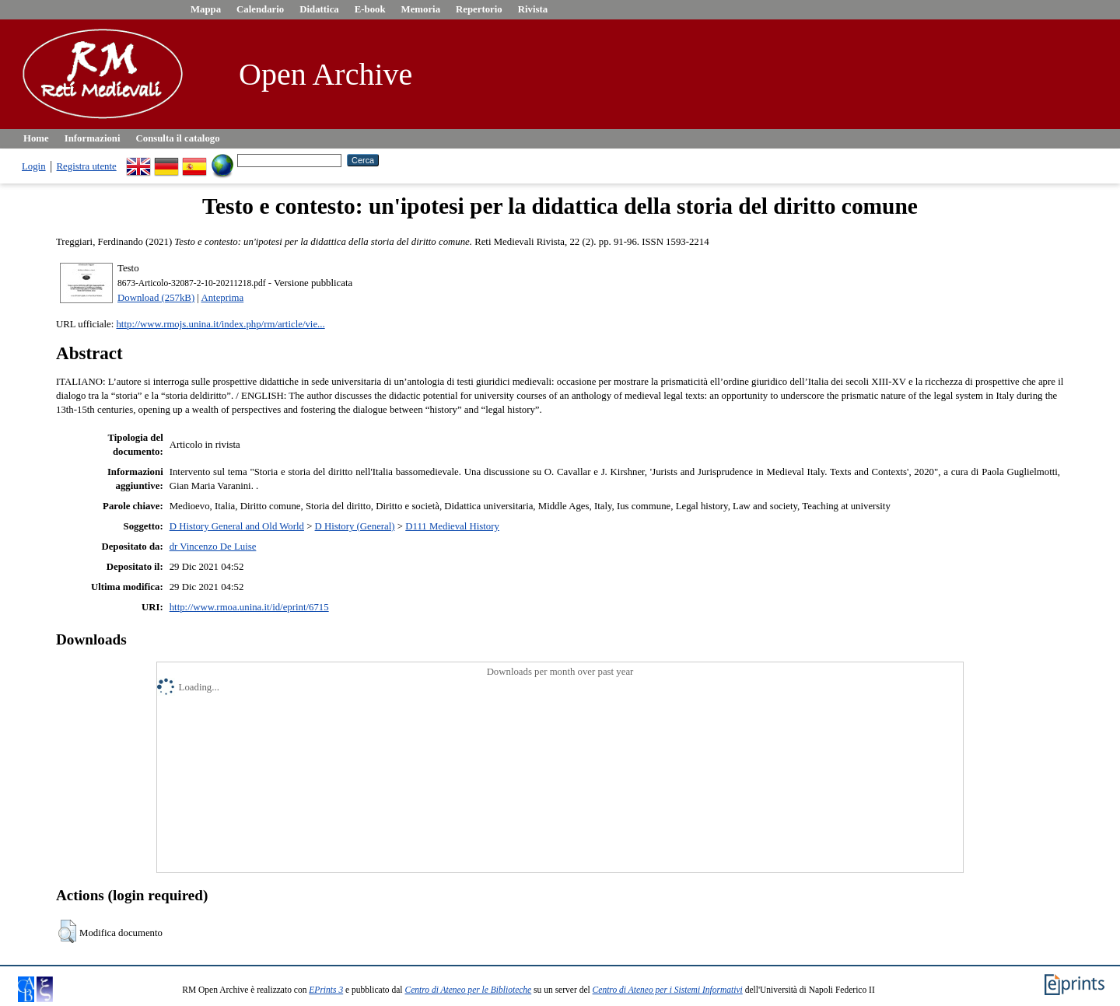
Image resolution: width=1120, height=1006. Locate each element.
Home (36, 138)
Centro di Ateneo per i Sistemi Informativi (668, 989)
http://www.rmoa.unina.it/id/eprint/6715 (249, 607)
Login (34, 166)
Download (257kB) (155, 297)
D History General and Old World (237, 526)
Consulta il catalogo (178, 138)
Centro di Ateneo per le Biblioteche (467, 989)
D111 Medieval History (452, 526)
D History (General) (355, 526)
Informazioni (93, 138)
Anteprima (222, 297)
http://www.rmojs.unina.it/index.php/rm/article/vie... (220, 324)
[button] (67, 931)
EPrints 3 (326, 989)
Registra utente (87, 166)
